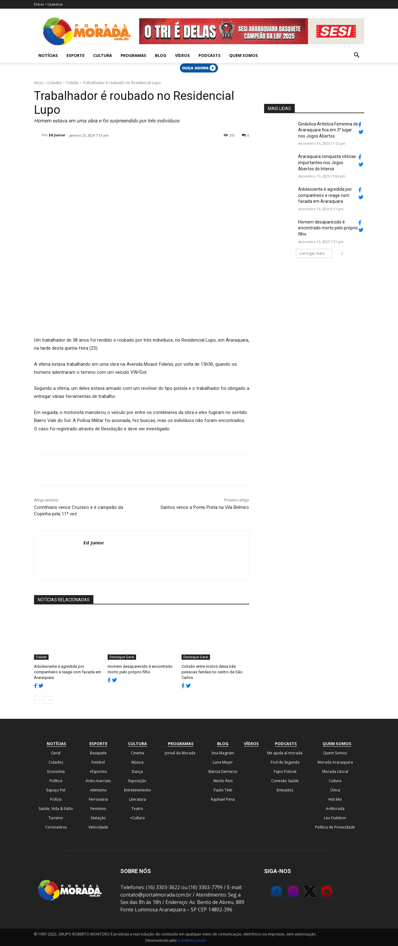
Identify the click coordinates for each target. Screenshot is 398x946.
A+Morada (335, 808)
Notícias (48, 55)
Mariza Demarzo (223, 771)
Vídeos (182, 55)
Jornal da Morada (180, 753)
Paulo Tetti (223, 790)
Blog (160, 55)
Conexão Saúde (285, 780)
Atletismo (98, 790)
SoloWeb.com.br (192, 940)
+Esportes (98, 771)
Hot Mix (335, 799)
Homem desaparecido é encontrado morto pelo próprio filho (328, 227)
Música (137, 762)
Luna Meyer (223, 762)
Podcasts (209, 55)
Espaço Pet (56, 790)
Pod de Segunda (285, 762)
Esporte (75, 55)
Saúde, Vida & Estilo (56, 808)
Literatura (137, 799)
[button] (356, 55)
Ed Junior (57, 135)
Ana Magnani (223, 753)
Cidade (72, 82)
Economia (56, 771)
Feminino (98, 808)
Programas (133, 55)
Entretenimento (137, 790)
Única (335, 790)
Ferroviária (98, 799)
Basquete (98, 753)
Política (55, 780)
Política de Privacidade (335, 827)
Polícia (56, 799)
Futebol (98, 762)
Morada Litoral (335, 771)
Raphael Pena (223, 799)
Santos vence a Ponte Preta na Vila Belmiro (204, 507)
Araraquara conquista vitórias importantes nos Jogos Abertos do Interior (327, 162)
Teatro (137, 808)
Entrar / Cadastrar (48, 4)
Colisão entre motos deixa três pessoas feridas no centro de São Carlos (212, 672)
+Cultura (137, 817)
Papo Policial (285, 771)
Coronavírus (56, 827)
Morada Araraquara (335, 762)
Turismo (56, 817)
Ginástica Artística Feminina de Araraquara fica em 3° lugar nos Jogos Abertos (328, 129)
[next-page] (48, 700)
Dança (137, 771)
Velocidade (98, 827)
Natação (98, 817)
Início (38, 82)
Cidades (54, 82)
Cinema (137, 753)
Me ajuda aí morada (284, 753)
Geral (56, 753)
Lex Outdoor (335, 817)
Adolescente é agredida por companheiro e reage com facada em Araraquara (67, 672)
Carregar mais (315, 253)
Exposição (137, 780)
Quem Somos (243, 55)
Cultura (102, 55)
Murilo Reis (223, 780)
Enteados (285, 790)
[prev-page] (38, 700)
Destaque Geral (121, 657)
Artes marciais (98, 780)
